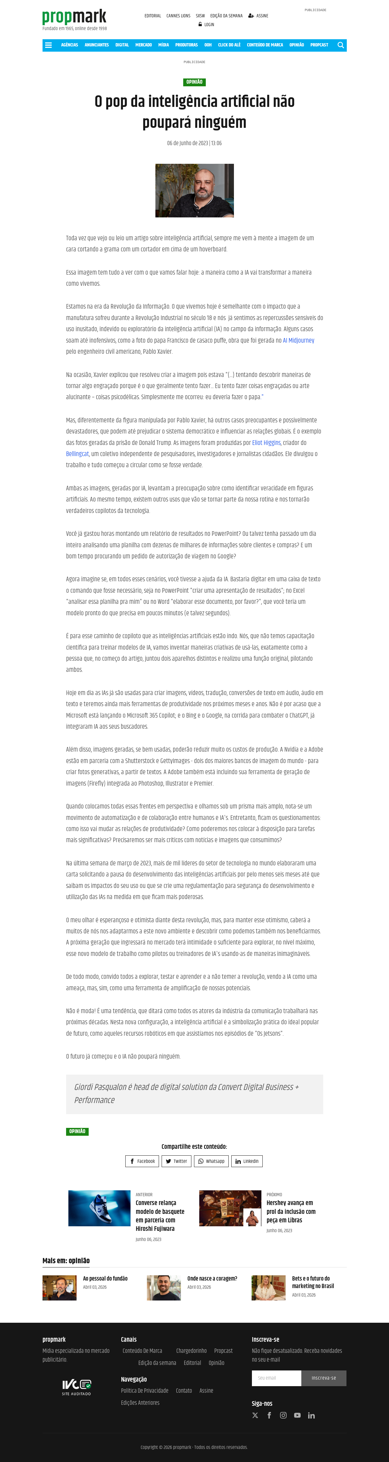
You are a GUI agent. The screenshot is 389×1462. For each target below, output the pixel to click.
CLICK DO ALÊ (229, 45)
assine (258, 16)
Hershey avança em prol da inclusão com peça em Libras (291, 1212)
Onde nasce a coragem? (212, 1279)
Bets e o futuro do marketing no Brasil (313, 1282)
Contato (184, 1391)
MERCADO (143, 45)
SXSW (201, 16)
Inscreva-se (324, 1378)
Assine (206, 1391)
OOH (208, 45)
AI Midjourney (298, 341)
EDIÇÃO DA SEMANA (226, 16)
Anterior (144, 1195)
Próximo (274, 1195)
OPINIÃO (297, 45)
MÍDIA (163, 45)
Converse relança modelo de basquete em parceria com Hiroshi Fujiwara (160, 1216)
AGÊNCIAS (69, 45)
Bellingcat (77, 454)
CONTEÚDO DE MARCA (265, 45)
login (206, 24)
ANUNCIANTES (97, 45)
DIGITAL (122, 45)
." (262, 397)
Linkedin (247, 1161)
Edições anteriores (140, 1403)
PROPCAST (319, 45)
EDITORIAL (153, 16)
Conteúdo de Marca (142, 1351)
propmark (182, 1447)
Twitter (176, 1161)
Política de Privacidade (144, 1391)
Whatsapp (211, 1161)
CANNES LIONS (179, 16)
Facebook (142, 1161)
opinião (194, 82)
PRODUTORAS (186, 45)
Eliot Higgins (266, 443)
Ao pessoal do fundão (105, 1279)
